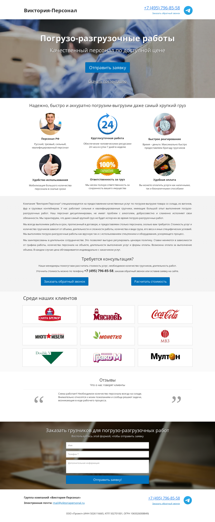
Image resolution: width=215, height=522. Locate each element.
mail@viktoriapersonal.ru (69, 503)
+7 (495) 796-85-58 (162, 7)
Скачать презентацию (107, 81)
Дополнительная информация (107, 466)
